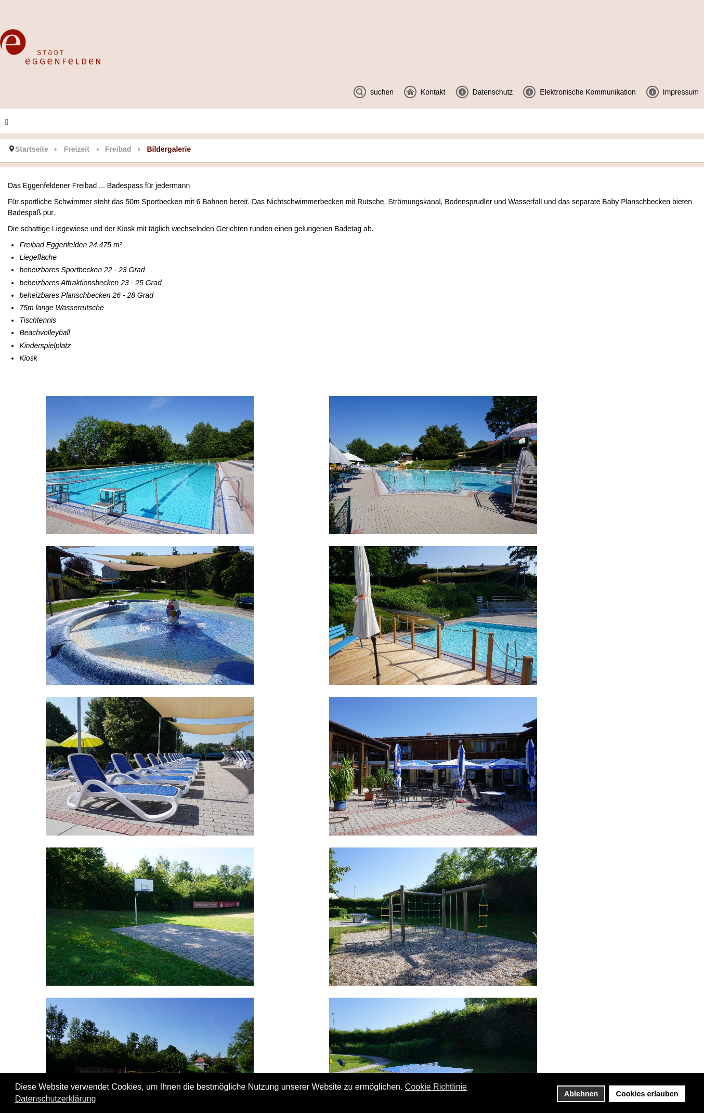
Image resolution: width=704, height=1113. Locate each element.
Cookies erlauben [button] (647, 1094)
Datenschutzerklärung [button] (55, 1098)
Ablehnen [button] (581, 1094)
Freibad (118, 149)
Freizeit (76, 149)
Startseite (31, 149)
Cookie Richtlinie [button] (436, 1086)
